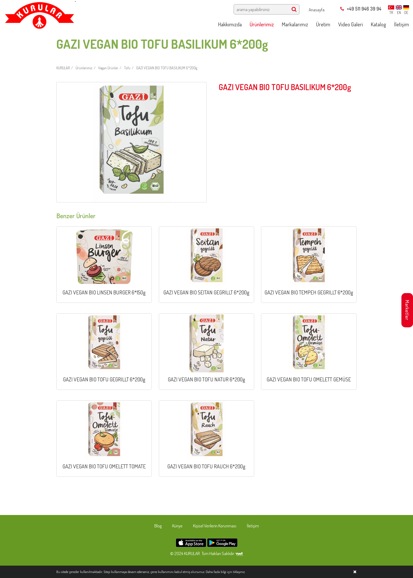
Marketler (407, 310)
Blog (158, 525)
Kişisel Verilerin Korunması (214, 525)
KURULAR (63, 68)
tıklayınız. (239, 572)
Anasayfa (316, 9)
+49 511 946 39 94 (360, 9)
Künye (177, 525)
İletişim (253, 525)
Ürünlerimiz (84, 68)
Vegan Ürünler (108, 68)
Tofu (127, 68)
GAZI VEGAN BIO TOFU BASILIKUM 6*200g (166, 68)
